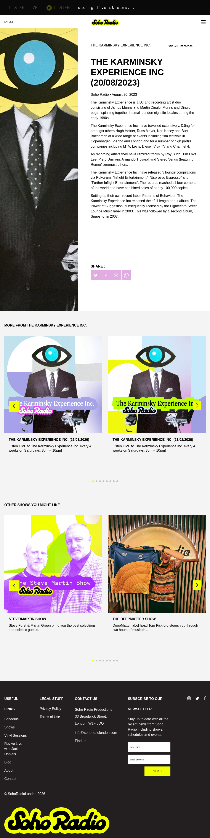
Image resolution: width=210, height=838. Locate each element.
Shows (9, 727)
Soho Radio (100, 94)
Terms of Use (50, 717)
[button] (197, 405)
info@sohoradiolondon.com (96, 732)
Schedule (11, 719)
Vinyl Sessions (15, 735)
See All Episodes (180, 46)
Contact (10, 779)
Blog (7, 762)
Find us (80, 741)
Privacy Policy (50, 709)
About (8, 770)
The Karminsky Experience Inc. (121, 45)
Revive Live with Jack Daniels (13, 749)
